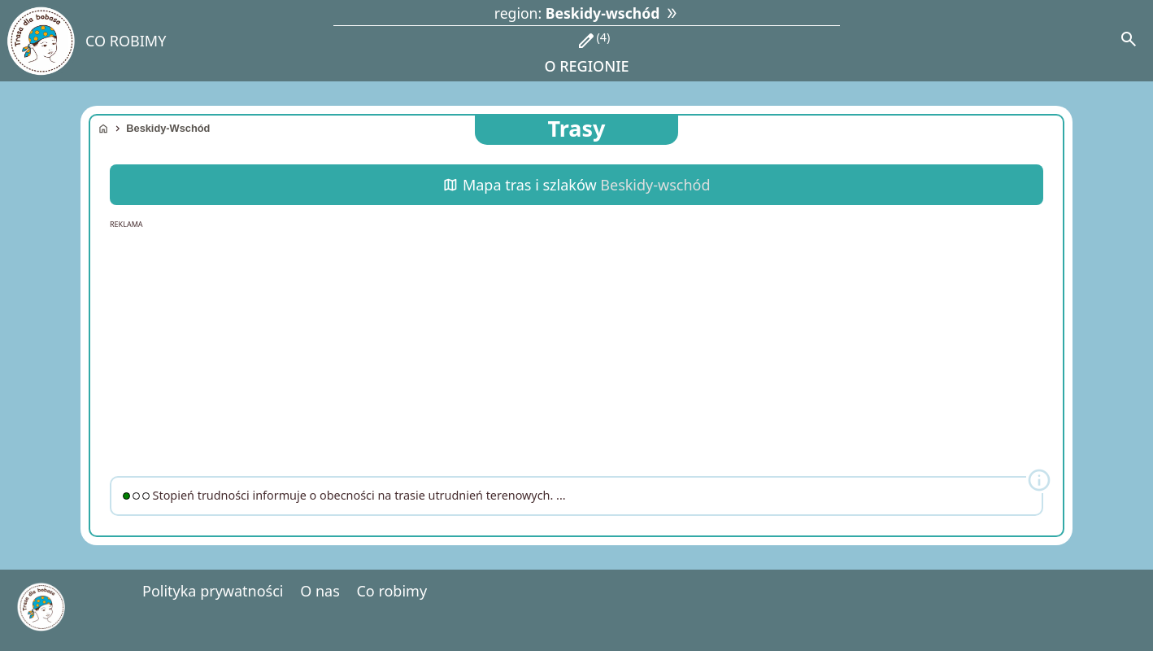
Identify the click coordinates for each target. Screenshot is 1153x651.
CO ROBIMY (125, 40)
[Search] (1128, 40)
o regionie (586, 52)
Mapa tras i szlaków (576, 184)
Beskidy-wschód (168, 128)
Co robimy (391, 591)
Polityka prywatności (212, 591)
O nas (320, 591)
